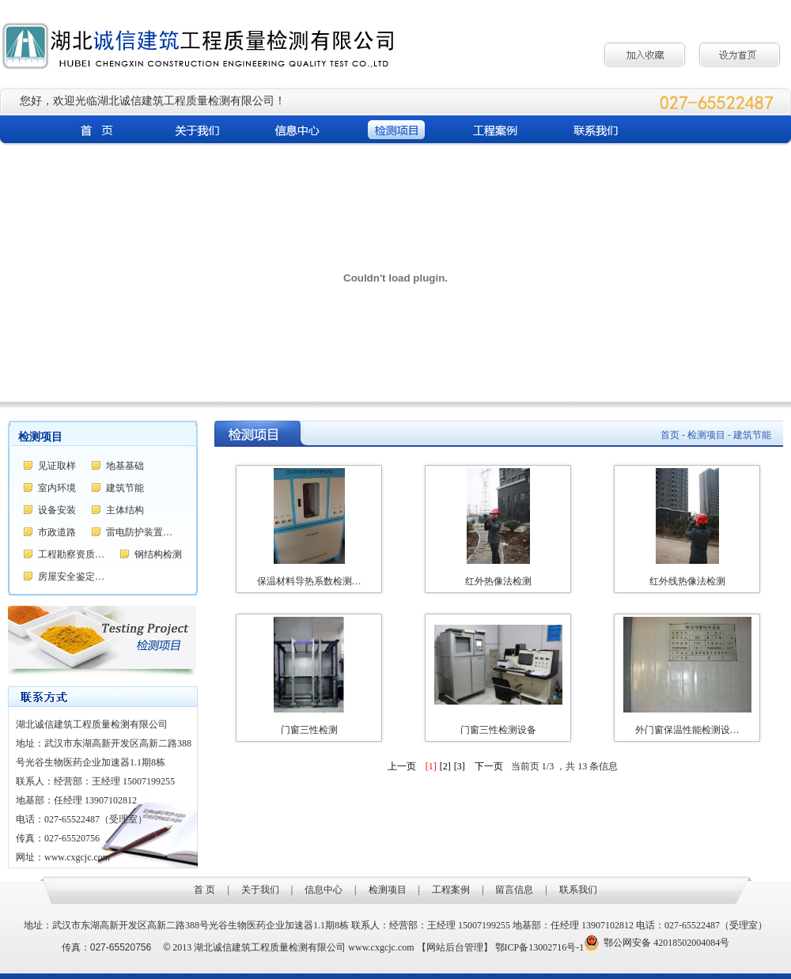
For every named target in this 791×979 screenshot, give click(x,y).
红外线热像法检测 (687, 581)
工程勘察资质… (71, 554)
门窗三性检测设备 (498, 729)
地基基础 (125, 465)
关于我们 (260, 889)
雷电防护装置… (139, 532)
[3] (459, 766)
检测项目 (388, 889)
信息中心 (324, 889)
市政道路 (57, 532)
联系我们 (578, 889)
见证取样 (57, 465)
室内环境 (57, 487)
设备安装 (57, 510)
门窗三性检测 (309, 729)
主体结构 (125, 510)
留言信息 (514, 889)
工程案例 (451, 889)
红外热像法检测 (498, 581)
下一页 (489, 766)
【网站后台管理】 (455, 947)
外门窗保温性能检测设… (687, 729)
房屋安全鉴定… (71, 576)
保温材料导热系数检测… (309, 581)
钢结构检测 (158, 554)
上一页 (402, 766)
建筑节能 (125, 487)
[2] (445, 766)
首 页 (204, 889)
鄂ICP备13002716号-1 (540, 947)
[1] (431, 766)
